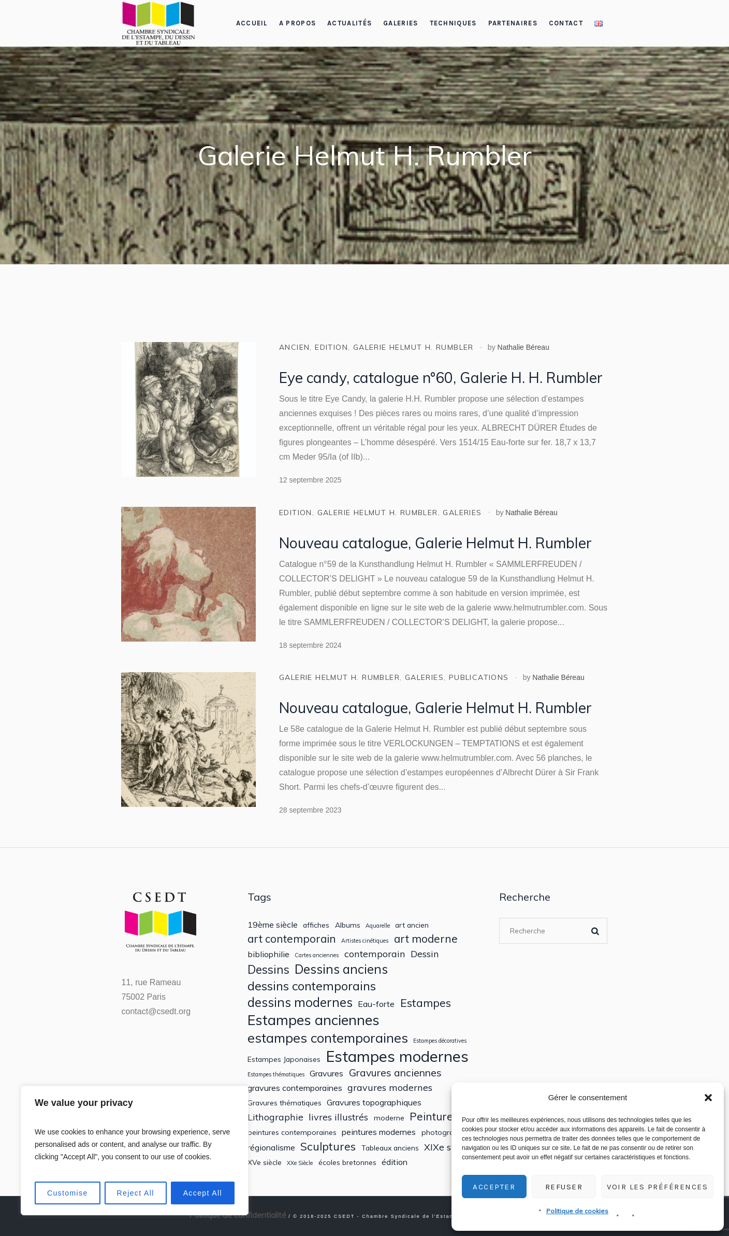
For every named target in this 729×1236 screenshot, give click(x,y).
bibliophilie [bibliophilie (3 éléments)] (268, 954)
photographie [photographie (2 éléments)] (444, 1132)
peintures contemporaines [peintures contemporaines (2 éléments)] (292, 1132)
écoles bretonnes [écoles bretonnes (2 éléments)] (347, 1162)
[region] (135, 1150)
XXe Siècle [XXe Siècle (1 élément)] (300, 1163)
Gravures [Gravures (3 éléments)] (326, 1073)
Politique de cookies (577, 1211)
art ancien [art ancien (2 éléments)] (412, 925)
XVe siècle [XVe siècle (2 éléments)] (264, 1162)
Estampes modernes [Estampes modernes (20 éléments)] (397, 1056)
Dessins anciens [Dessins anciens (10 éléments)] (341, 969)
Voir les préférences (657, 1186)
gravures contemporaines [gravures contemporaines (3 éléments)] (294, 1088)
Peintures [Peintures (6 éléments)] (434, 1116)
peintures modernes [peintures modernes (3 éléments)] (379, 1132)
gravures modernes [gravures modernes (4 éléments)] (389, 1087)
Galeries (462, 512)
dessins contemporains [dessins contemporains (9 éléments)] (311, 985)
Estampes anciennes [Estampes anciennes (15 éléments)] (313, 1020)
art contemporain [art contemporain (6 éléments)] (291, 938)
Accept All (202, 1193)
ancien (294, 347)
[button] (708, 1097)
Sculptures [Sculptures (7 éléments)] (328, 1146)
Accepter (494, 1186)
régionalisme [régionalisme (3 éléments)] (271, 1148)
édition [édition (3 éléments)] (394, 1162)
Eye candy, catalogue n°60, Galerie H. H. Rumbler (441, 377)
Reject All (135, 1193)
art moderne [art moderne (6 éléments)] (426, 938)
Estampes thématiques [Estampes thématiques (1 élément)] (275, 1074)
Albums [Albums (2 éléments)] (347, 925)
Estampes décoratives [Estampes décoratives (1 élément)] (439, 1041)
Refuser (564, 1186)
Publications (479, 677)
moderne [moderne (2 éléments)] (389, 1118)
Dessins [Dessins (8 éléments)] (268, 969)
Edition (331, 347)
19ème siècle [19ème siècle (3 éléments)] (272, 925)
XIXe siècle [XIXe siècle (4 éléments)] (447, 1147)
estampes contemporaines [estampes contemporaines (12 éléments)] (327, 1038)
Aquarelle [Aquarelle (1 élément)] (378, 925)
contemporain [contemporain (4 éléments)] (374, 953)
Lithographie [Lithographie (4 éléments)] (275, 1117)
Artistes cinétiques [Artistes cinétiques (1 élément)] (364, 940)
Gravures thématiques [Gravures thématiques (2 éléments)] (284, 1103)
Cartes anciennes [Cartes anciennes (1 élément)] (317, 955)
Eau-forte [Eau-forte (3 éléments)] (376, 1004)
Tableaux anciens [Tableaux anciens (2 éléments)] (390, 1148)
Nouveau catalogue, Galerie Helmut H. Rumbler (435, 543)
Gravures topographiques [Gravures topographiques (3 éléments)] (374, 1102)
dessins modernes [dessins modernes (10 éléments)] (300, 1002)
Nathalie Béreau (523, 347)
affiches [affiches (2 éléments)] (316, 925)
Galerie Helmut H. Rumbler (413, 347)
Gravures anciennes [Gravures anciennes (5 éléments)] (395, 1072)
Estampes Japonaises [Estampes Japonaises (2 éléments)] (283, 1059)
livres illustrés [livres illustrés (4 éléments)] (338, 1117)
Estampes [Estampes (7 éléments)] (425, 1003)
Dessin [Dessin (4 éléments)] (425, 953)
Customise (67, 1193)
